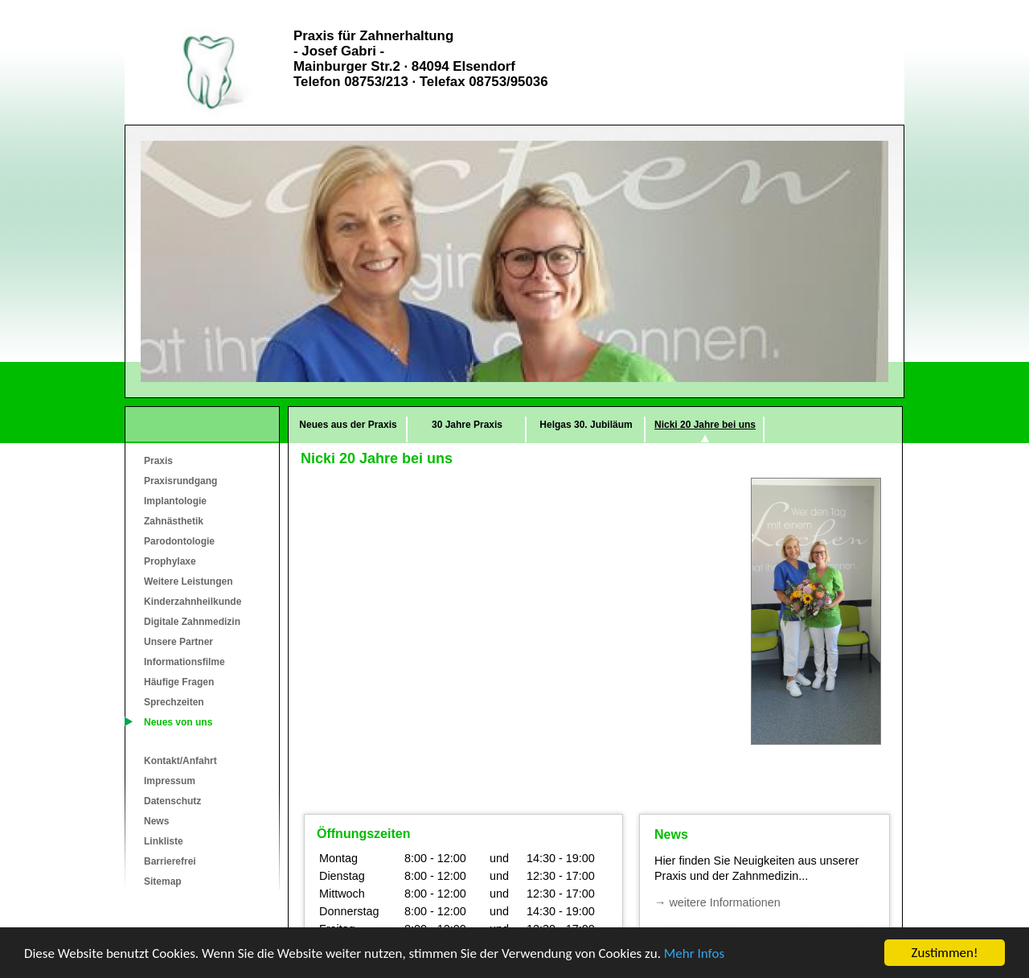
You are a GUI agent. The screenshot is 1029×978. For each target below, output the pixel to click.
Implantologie (175, 501)
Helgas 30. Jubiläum (585, 424)
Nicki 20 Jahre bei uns (705, 424)
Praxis (158, 460)
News (156, 821)
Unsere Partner (178, 641)
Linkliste (163, 841)
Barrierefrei (170, 861)
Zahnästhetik (173, 521)
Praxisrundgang (180, 481)
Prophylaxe (170, 561)
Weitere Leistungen (188, 581)
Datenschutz (172, 801)
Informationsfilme (184, 662)
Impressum (169, 781)
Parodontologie (179, 541)
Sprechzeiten (174, 702)
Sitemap (163, 881)
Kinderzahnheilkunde (192, 601)
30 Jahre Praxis (467, 424)
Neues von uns (178, 722)
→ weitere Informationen (717, 902)
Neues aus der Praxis (347, 424)
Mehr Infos (694, 953)
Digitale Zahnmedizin (192, 621)
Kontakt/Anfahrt (180, 760)
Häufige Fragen (179, 682)
